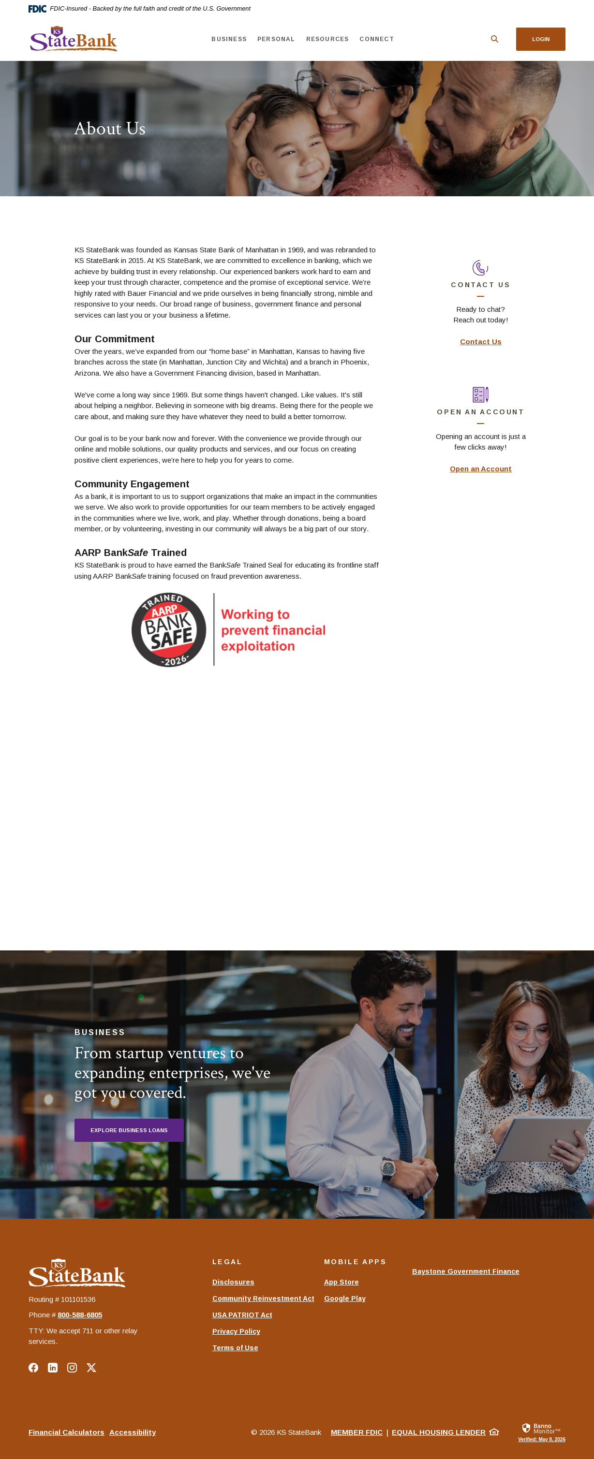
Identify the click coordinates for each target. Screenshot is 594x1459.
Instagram (72, 1367)
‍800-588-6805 (80, 1315)
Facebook (33, 1367)
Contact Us (481, 341)
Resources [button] (327, 39)
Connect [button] (376, 39)
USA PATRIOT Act (242, 1315)
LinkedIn (53, 1367)
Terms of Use (235, 1348)
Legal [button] (227, 1262)
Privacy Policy (236, 1331)
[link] (541, 1432)
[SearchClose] (495, 39)
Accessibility (132, 1432)
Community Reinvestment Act (263, 1298)
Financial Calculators (66, 1432)
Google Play (345, 1298)
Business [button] (229, 39)
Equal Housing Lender (439, 1432)
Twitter (91, 1367)
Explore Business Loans (129, 1130)
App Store (341, 1282)
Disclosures (233, 1282)
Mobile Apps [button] (355, 1262)
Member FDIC (357, 1432)
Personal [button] (276, 39)
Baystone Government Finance (466, 1276)
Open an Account (481, 469)
